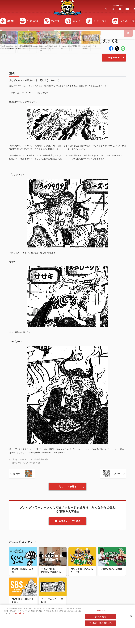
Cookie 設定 (100, 611)
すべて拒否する (100, 617)
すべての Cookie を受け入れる (100, 624)
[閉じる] (131, 617)
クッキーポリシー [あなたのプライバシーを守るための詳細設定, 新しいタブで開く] (19, 614)
